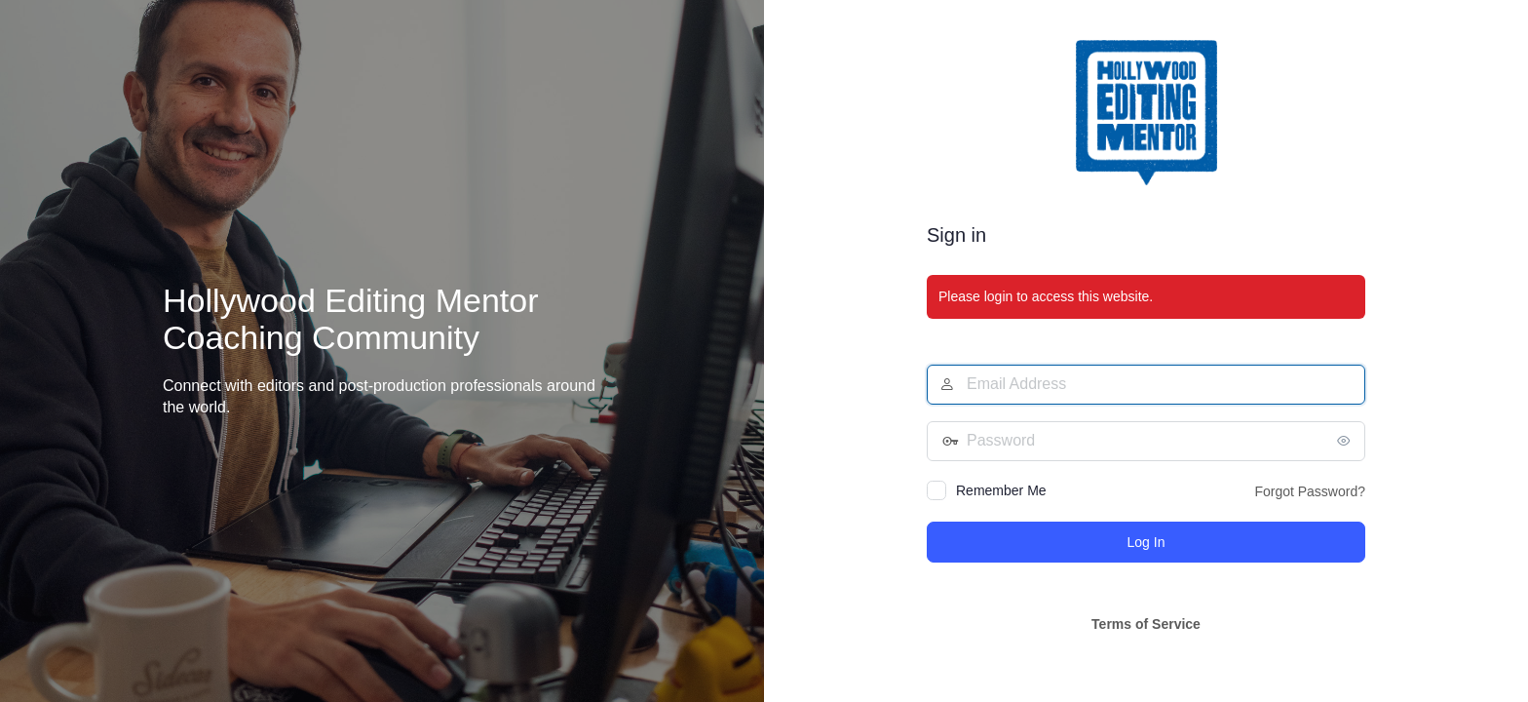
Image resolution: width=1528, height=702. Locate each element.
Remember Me (1001, 490)
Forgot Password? (1309, 491)
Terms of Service (1146, 624)
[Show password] (1345, 440)
